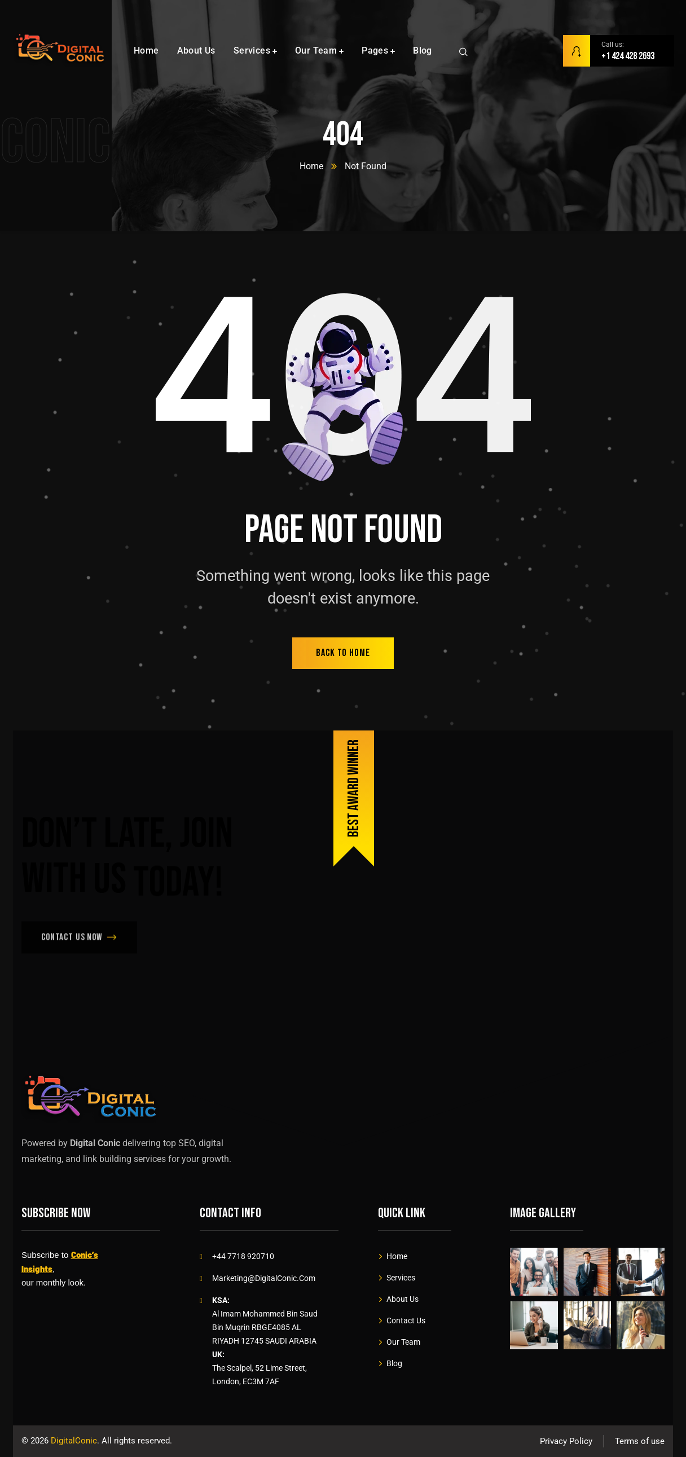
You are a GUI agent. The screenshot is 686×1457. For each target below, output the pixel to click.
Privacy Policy (566, 1441)
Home (311, 166)
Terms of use (640, 1441)
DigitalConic (74, 1441)
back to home (343, 653)
